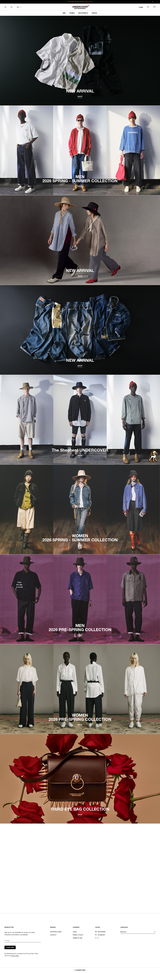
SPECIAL (94, 13)
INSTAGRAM (101, 932)
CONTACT (53, 935)
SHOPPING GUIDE (55, 932)
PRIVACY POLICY (78, 935)
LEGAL (75, 932)
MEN (64, 13)
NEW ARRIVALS (83, 13)
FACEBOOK (101, 935)
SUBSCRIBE (10, 947)
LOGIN (141, 7)
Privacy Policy (15, 955)
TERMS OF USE (77, 938)
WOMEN (72, 13)
